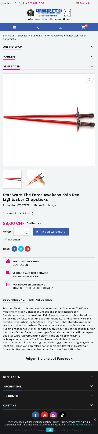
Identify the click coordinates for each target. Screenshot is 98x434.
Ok (50, 429)
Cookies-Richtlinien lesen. (80, 424)
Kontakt (7, 3)
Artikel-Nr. (9, 205)
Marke (38, 205)
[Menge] (19, 232)
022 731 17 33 (36, 3)
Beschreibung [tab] (14, 299)
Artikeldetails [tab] (40, 299)
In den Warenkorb (50, 232)
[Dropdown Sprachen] (85, 3)
